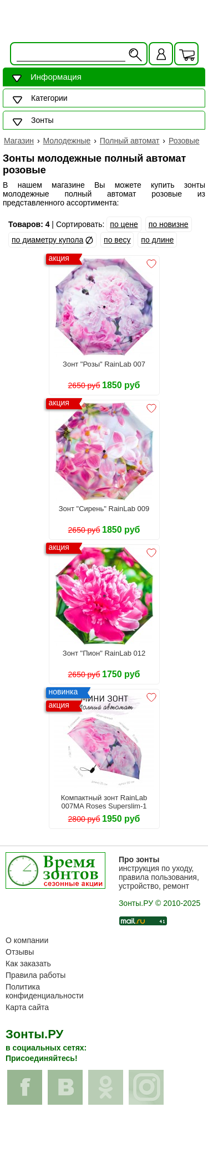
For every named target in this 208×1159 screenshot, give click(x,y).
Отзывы (20, 951)
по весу (117, 239)
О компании (27, 940)
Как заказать (28, 963)
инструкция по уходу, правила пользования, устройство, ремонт (159, 872)
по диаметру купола (47, 239)
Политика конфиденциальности (45, 991)
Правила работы (35, 975)
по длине (157, 239)
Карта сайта (27, 1007)
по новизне (169, 224)
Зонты (42, 120)
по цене (124, 224)
